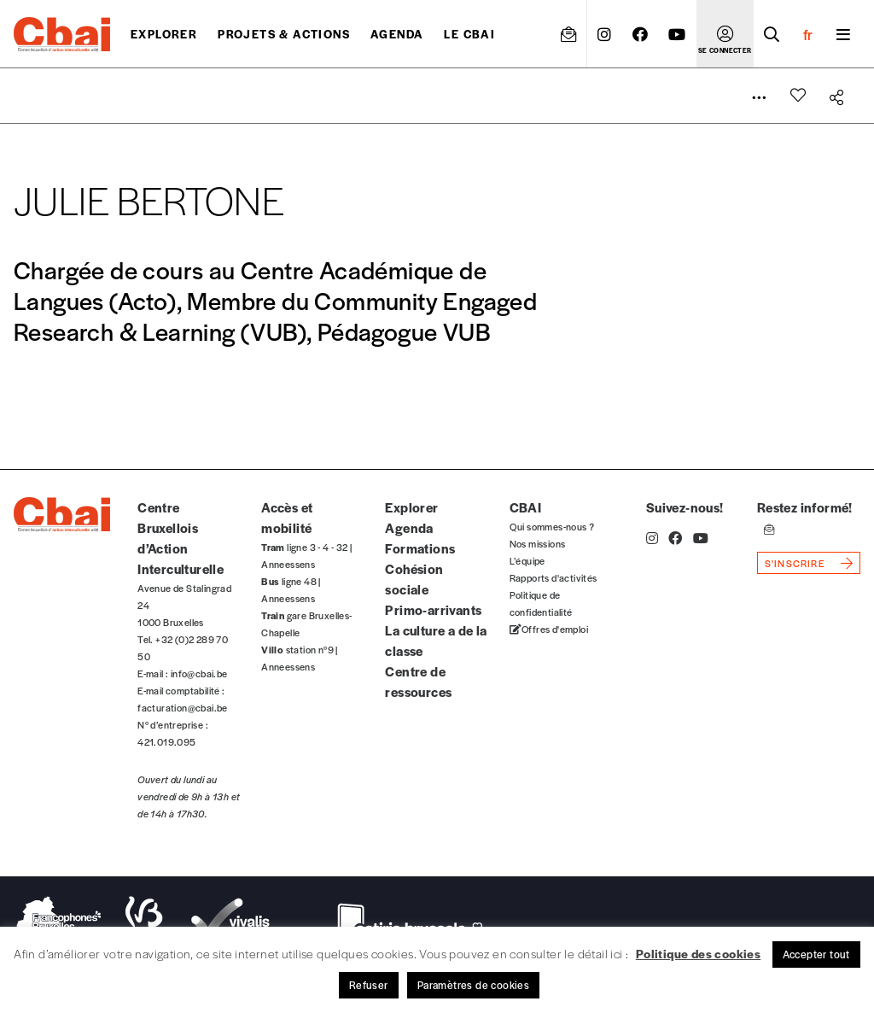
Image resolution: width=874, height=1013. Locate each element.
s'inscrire (795, 563)
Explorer (164, 34)
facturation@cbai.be (182, 707)
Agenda (396, 34)
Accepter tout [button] (816, 954)
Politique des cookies (698, 953)
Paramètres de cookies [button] (473, 985)
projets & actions (284, 34)
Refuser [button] (368, 985)
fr (808, 34)
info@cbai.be (199, 673)
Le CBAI (469, 34)
